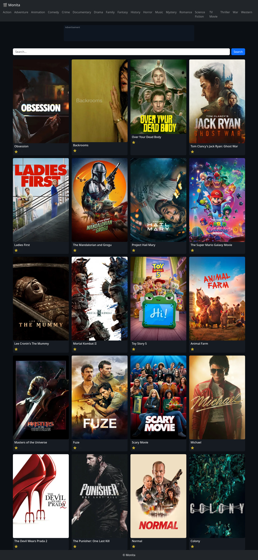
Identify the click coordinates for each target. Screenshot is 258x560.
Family (110, 12)
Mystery (171, 12)
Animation (38, 12)
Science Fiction (200, 14)
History (135, 12)
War (235, 12)
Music (159, 12)
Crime (66, 12)
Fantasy (123, 12)
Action (7, 12)
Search (238, 52)
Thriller (225, 12)
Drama (98, 12)
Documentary (82, 12)
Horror (147, 12)
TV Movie (213, 14)
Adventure (21, 12)
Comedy (53, 12)
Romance (186, 12)
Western (246, 12)
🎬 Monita (11, 5)
